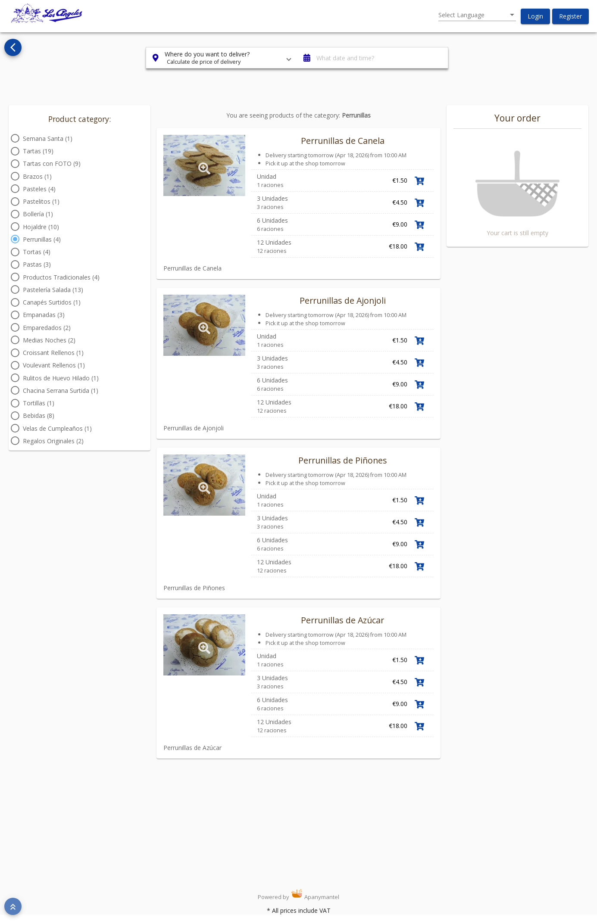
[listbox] (477, 15)
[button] (535, 16)
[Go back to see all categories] (13, 47)
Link (438, 277)
